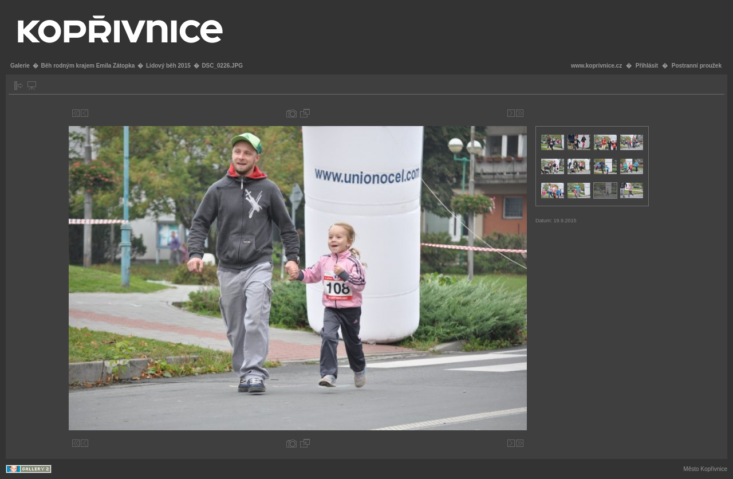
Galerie (20, 65)
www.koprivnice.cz (596, 65)
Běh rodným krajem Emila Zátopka (88, 65)
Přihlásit (647, 65)
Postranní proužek (697, 65)
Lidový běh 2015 (168, 65)
